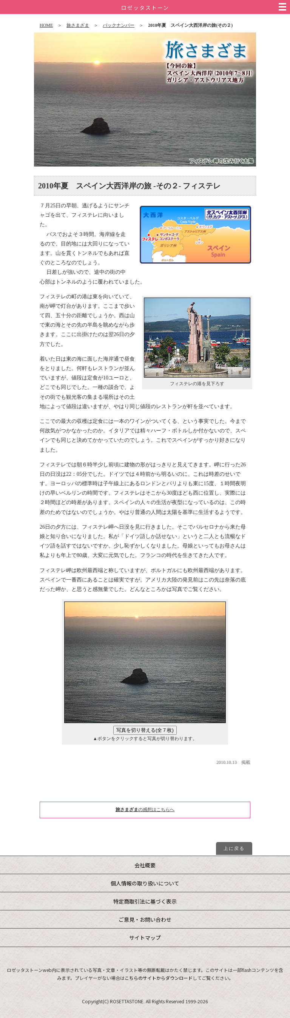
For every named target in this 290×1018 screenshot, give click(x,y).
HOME (46, 25)
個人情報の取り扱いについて (145, 883)
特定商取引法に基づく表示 (145, 901)
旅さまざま (77, 25)
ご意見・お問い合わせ (145, 919)
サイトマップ (145, 937)
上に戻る (234, 848)
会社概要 (145, 865)
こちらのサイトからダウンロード (159, 978)
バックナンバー (118, 25)
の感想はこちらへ (145, 809)
